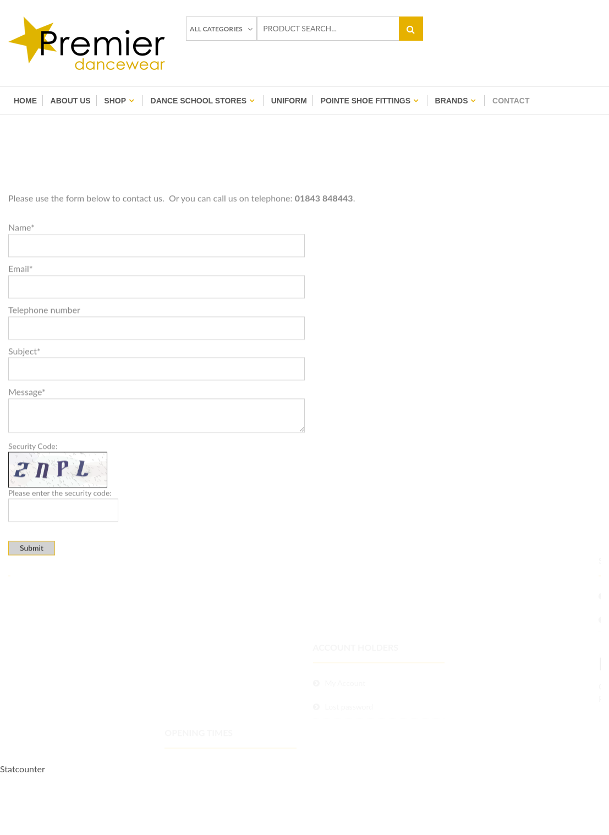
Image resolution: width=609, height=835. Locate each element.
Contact (510, 100)
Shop (115, 100)
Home (25, 100)
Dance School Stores (199, 100)
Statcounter (22, 768)
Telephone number (44, 349)
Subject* (24, 390)
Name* (21, 266)
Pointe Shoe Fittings (365, 100)
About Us (71, 100)
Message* (27, 431)
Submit (31, 587)
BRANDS (451, 100)
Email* (20, 308)
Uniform (289, 100)
